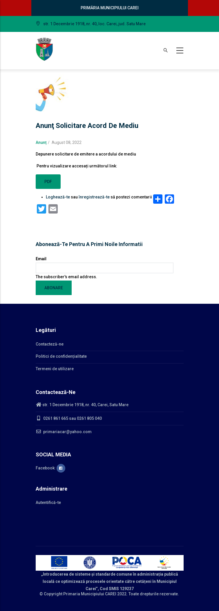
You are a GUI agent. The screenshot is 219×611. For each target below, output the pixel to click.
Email (41, 258)
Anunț (41, 142)
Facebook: (50, 468)
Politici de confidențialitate (61, 356)
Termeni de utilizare (55, 368)
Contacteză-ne (50, 344)
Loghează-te (58, 197)
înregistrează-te (94, 197)
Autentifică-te (48, 502)
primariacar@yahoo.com (64, 431)
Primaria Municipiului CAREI (89, 594)
